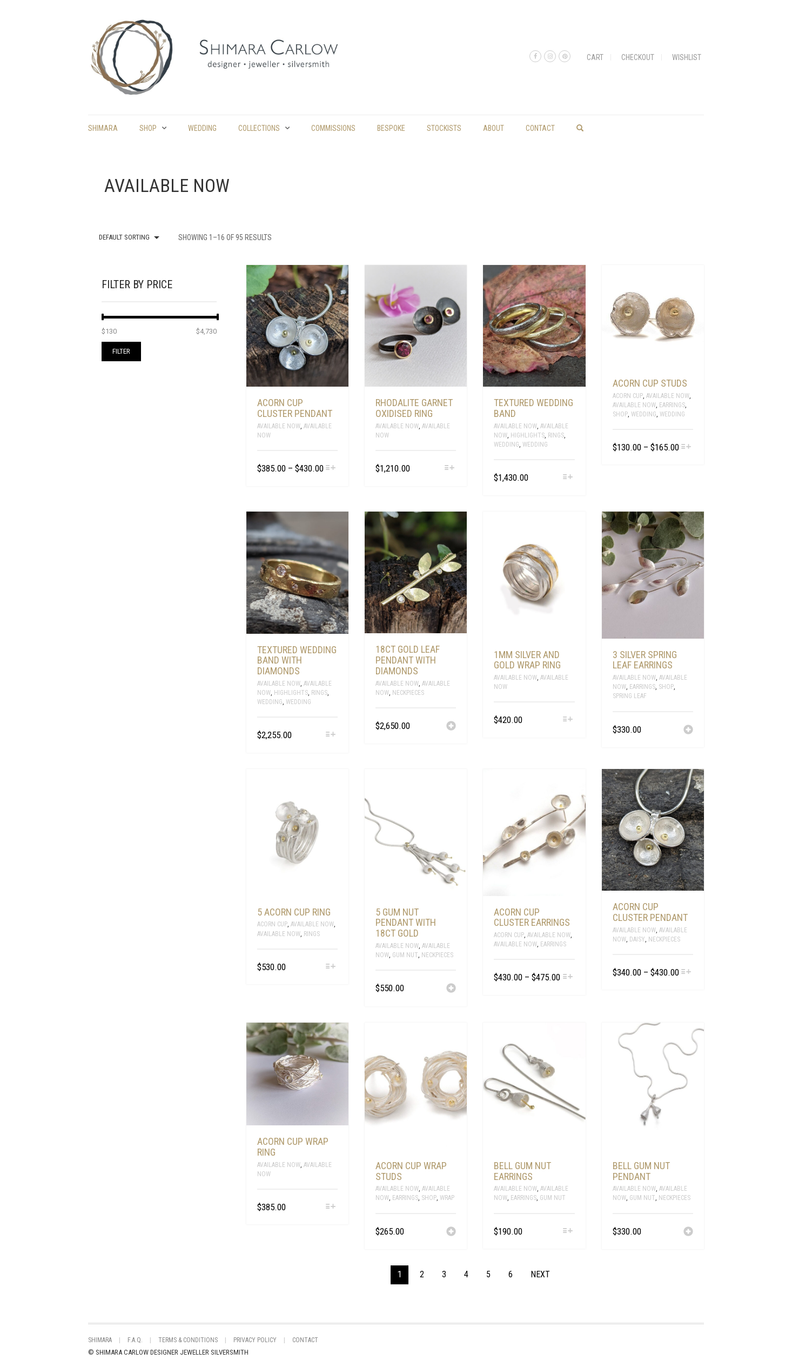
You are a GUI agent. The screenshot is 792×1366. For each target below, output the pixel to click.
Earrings (672, 405)
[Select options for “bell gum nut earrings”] (567, 1231)
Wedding (202, 128)
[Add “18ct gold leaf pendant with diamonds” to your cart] (451, 726)
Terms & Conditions (188, 1340)
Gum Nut (405, 955)
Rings (556, 435)
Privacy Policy (255, 1340)
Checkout (637, 57)
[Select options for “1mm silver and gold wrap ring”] (567, 720)
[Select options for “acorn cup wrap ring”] (331, 1207)
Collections (259, 128)
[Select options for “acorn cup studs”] (686, 447)
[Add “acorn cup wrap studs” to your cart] (451, 1232)
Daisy (637, 939)
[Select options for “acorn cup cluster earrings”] (567, 977)
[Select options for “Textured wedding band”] (567, 477)
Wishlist (686, 57)
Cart (595, 57)
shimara (103, 128)
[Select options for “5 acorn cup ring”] (331, 967)
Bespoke (391, 128)
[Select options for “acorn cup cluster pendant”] (331, 468)
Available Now (278, 426)
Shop (148, 128)
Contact (540, 128)
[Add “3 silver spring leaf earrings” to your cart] (688, 730)
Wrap (447, 1198)
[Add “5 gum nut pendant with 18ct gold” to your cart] (451, 989)
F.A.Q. (135, 1340)
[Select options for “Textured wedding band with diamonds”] (331, 735)
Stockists (444, 128)
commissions (333, 128)
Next (540, 1274)
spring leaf (630, 696)
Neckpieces (408, 693)
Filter (121, 351)
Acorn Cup (628, 396)
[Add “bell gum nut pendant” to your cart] (688, 1232)
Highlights (528, 435)
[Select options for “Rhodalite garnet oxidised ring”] (449, 468)
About (493, 128)
